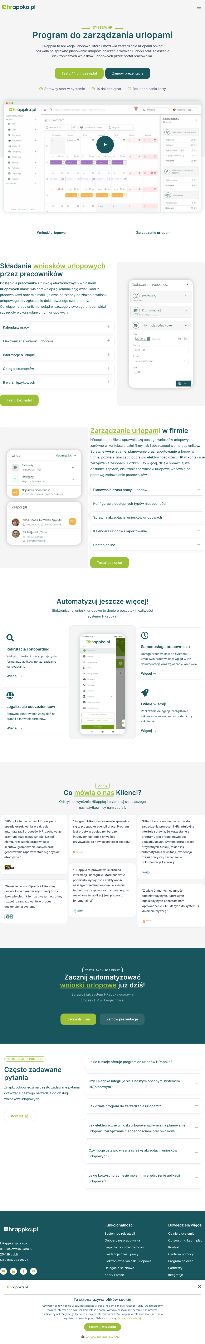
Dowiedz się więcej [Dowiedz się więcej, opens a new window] (129, 1318)
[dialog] (102, 1312)
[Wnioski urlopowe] (51, 233)
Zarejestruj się (78, 1020)
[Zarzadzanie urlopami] (154, 233)
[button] (102, 1336)
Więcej (14, 677)
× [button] (199, 1286)
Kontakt (19, 1117)
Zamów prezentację (127, 74)
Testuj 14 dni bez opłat (79, 74)
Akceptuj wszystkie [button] (102, 1327)
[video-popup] (106, 147)
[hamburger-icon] (199, 7)
